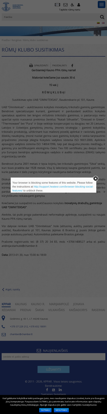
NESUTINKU (61, 410)
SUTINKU (45, 410)
